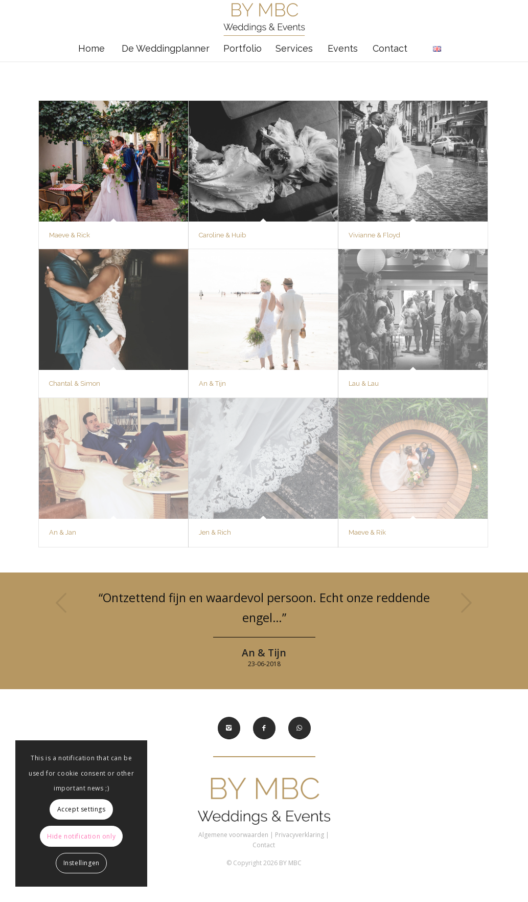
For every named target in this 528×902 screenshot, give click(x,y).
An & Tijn (212, 383)
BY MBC (290, 863)
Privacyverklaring (299, 834)
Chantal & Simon (74, 383)
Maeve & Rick (69, 235)
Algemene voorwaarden (233, 834)
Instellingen (81, 863)
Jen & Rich (215, 532)
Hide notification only (81, 836)
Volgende (466, 602)
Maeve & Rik (367, 532)
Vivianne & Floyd (374, 235)
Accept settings (81, 809)
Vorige (62, 602)
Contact (263, 845)
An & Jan (62, 532)
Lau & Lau (364, 383)
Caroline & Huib (222, 235)
